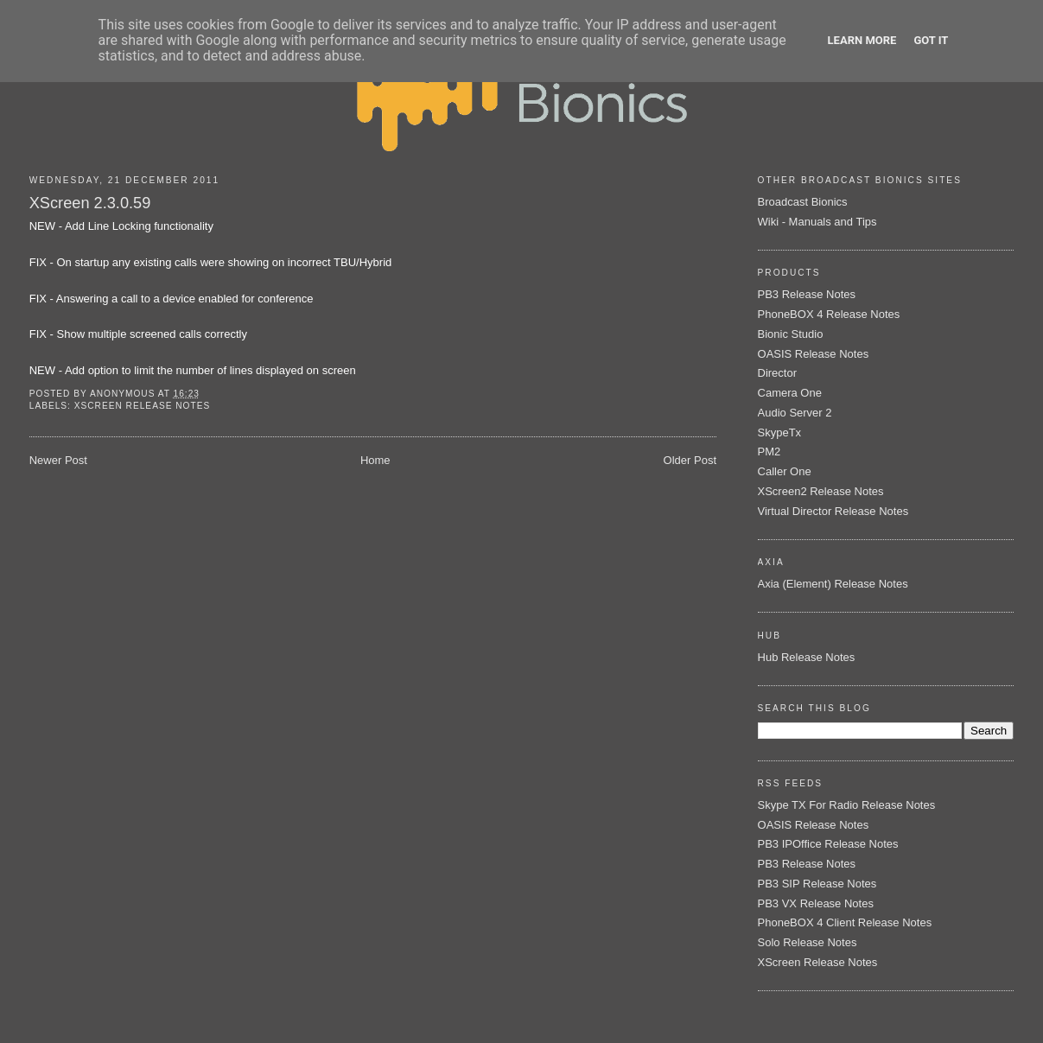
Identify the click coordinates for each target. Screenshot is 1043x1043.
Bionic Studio (791, 334)
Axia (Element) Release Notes (833, 583)
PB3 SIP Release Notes (817, 883)
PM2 (769, 451)
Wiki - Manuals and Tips (817, 221)
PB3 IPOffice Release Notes (828, 843)
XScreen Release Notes (142, 405)
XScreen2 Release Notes (821, 491)
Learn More (862, 40)
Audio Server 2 (795, 412)
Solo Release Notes (807, 942)
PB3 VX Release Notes (816, 903)
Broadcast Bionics (803, 201)
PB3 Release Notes (806, 294)
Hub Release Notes (806, 657)
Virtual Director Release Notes (833, 511)
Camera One (790, 392)
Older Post (690, 460)
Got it (930, 40)
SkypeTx (780, 432)
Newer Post (58, 460)
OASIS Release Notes (813, 353)
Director (778, 372)
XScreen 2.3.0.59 (90, 203)
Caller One (784, 471)
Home (375, 460)
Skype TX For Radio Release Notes (847, 804)
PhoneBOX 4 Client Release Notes (845, 922)
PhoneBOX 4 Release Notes (829, 314)
